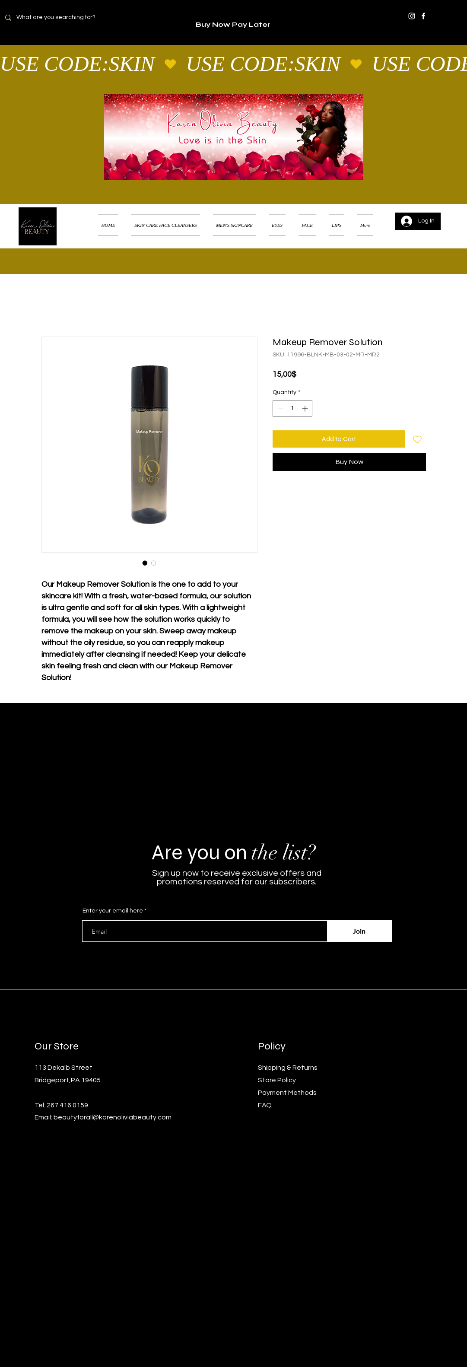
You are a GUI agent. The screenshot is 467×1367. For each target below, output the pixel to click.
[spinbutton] (292, 408)
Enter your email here (113, 911)
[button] (447, 214)
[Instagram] (411, 16)
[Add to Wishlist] (417, 439)
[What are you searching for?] (61, 17)
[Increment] (305, 408)
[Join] (359, 931)
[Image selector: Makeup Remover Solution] (145, 563)
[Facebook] (423, 16)
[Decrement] (279, 408)
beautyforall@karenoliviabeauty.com (113, 1117)
